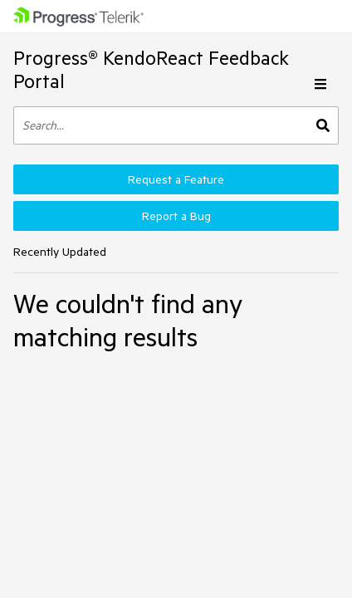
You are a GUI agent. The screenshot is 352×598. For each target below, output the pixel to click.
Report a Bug (176, 215)
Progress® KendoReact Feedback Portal (151, 69)
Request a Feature (176, 179)
